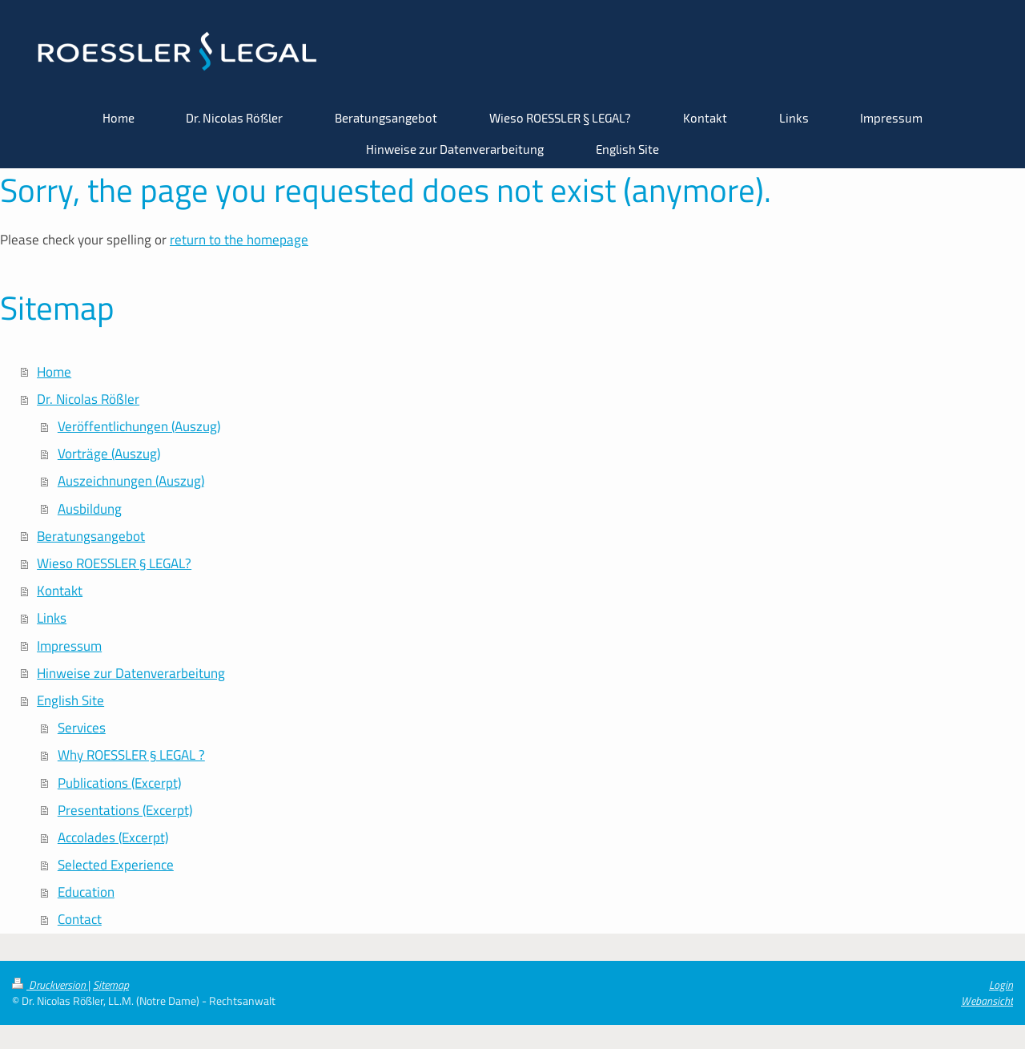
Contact (80, 919)
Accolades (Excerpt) (113, 837)
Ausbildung (90, 508)
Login (1001, 985)
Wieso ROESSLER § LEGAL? (114, 563)
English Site (70, 700)
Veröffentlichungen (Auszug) (139, 426)
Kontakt (59, 590)
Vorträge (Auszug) (109, 453)
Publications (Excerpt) (119, 783)
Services (82, 727)
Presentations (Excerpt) (125, 810)
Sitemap (111, 985)
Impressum (69, 645)
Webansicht (987, 1001)
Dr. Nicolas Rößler (88, 399)
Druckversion (50, 985)
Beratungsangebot (91, 536)
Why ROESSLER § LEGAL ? (131, 754)
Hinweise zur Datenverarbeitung (131, 673)
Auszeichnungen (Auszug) (131, 480)
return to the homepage (239, 239)
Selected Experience (116, 864)
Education (86, 892)
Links (51, 617)
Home (54, 371)
